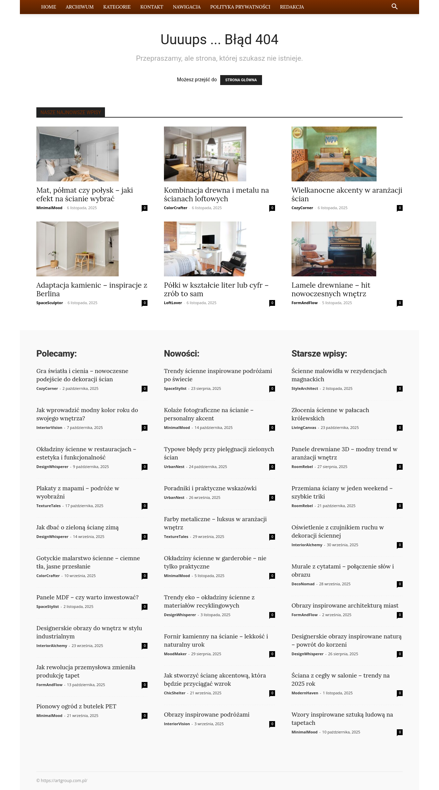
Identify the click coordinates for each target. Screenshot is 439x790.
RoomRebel (302, 466)
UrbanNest (174, 466)
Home (48, 7)
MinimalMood (49, 207)
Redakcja (292, 7)
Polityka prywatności (240, 7)
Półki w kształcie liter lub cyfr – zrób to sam (216, 289)
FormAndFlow (305, 302)
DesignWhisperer (52, 466)
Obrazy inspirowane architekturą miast (345, 605)
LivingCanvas (304, 427)
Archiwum (80, 7)
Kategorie (117, 7)
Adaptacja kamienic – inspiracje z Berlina (91, 289)
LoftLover (173, 302)
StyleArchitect (305, 388)
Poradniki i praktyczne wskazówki (210, 488)
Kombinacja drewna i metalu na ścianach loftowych (216, 194)
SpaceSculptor (49, 302)
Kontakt (151, 7)
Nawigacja (187, 7)
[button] (394, 7)
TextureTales (48, 505)
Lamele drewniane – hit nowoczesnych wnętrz (331, 289)
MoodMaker (175, 653)
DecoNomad (303, 583)
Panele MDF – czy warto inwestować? (87, 597)
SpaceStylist (47, 606)
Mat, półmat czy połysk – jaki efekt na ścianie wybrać (84, 194)
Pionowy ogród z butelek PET (76, 706)
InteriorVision (49, 427)
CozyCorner (302, 207)
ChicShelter (175, 692)
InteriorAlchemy (51, 645)
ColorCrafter (175, 207)
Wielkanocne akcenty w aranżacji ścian (347, 194)
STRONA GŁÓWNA (241, 80)
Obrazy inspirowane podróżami (207, 714)
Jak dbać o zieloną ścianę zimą (77, 527)
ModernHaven (305, 692)
